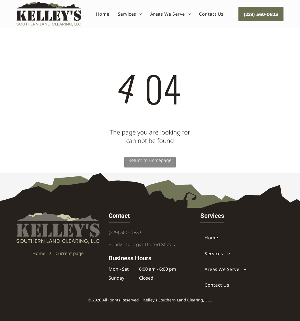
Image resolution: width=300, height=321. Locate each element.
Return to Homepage (150, 160)
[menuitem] (103, 14)
